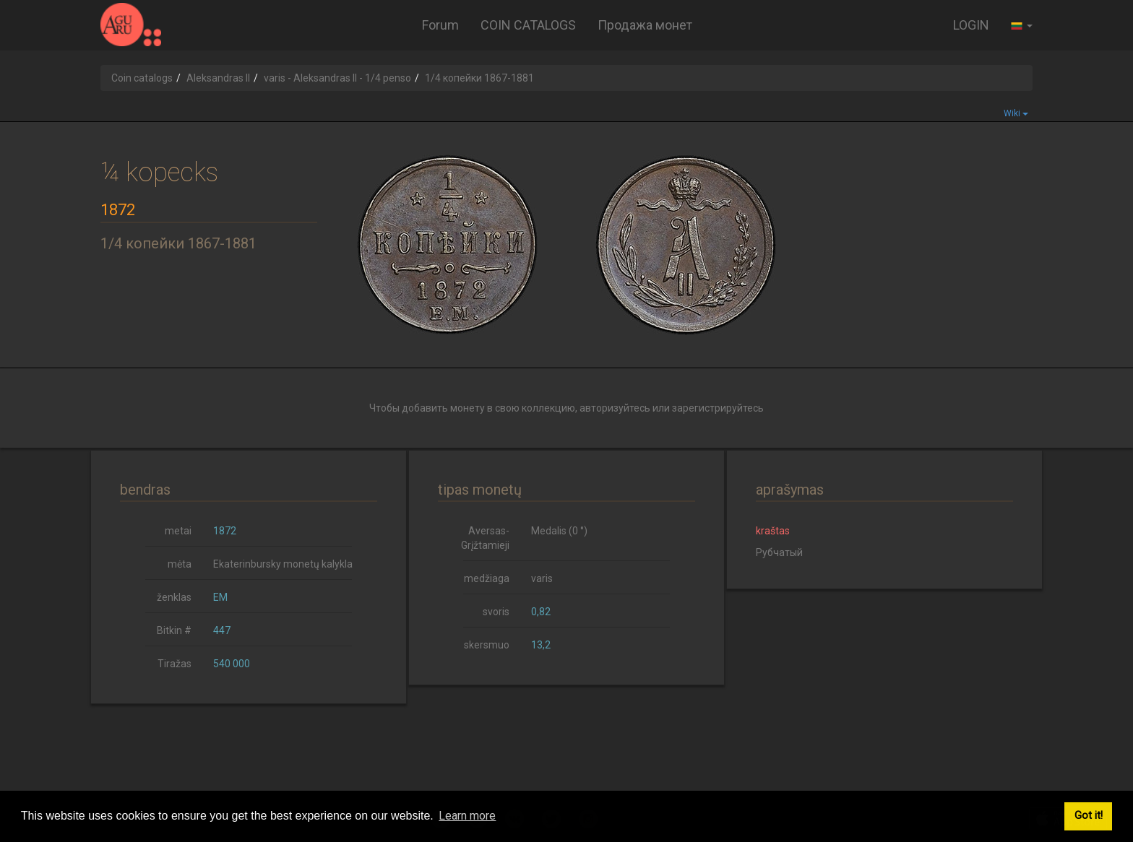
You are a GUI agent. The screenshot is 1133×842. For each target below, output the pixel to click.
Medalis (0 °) (559, 531)
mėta (179, 564)
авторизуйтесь (615, 408)
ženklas (174, 597)
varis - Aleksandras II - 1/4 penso (337, 78)
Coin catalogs (142, 78)
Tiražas (174, 663)
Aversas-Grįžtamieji (485, 538)
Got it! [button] (1088, 816)
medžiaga (486, 578)
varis (542, 578)
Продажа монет (645, 24)
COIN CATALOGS (528, 24)
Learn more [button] (467, 816)
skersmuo (486, 645)
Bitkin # (174, 630)
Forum (440, 24)
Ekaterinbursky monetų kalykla (283, 564)
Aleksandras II (218, 78)
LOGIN (971, 24)
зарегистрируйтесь (718, 408)
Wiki (1016, 113)
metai (178, 531)
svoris (496, 611)
